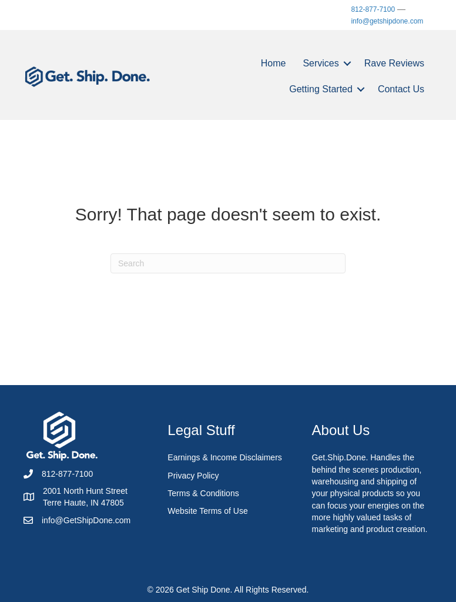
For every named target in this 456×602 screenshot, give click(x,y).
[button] (347, 63)
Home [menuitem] (273, 63)
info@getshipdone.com (387, 21)
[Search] (228, 263)
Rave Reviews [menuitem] (394, 63)
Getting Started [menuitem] (321, 89)
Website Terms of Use (207, 511)
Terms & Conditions (203, 493)
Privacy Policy (193, 475)
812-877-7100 (373, 9)
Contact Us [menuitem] (401, 89)
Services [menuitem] (320, 63)
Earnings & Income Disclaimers (224, 457)
